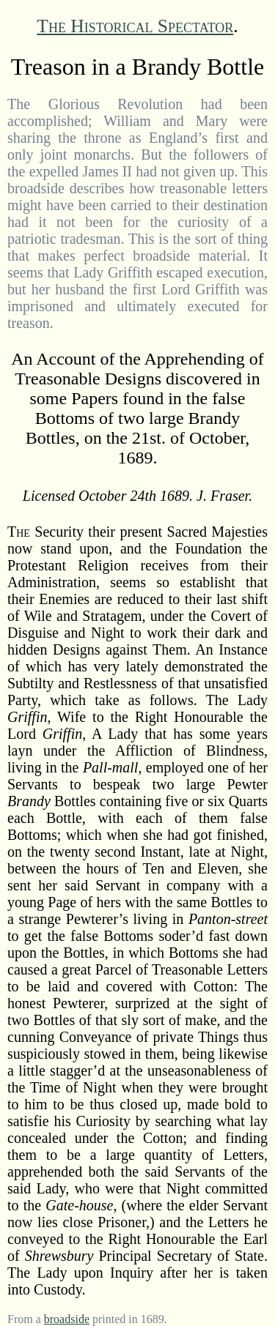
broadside (66, 1319)
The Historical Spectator (135, 26)
